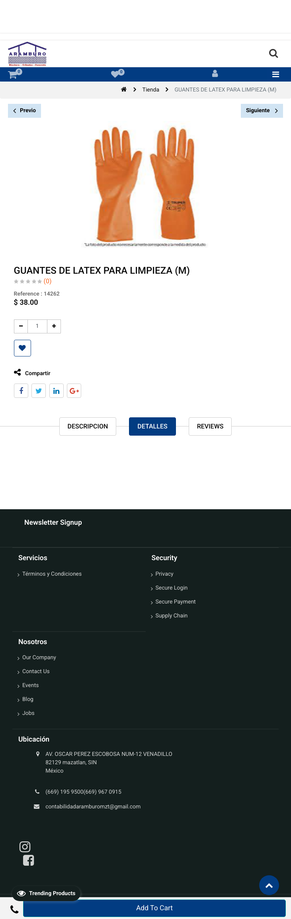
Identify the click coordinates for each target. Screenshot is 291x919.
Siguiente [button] (262, 111)
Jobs (28, 713)
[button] (18, 348)
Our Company (39, 657)
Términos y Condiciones (52, 574)
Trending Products (46, 893)
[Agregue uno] (50, 326)
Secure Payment (176, 602)
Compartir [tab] (28, 372)
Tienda (151, 90)
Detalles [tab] (152, 426)
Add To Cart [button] (154, 908)
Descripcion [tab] (88, 426)
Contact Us (36, 671)
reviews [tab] (210, 426)
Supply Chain (172, 616)
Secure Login (172, 588)
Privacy (165, 574)
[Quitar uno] (17, 326)
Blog (27, 699)
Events (30, 685)
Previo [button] (24, 111)
